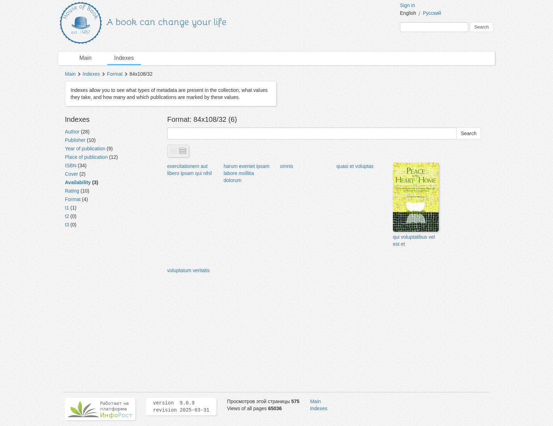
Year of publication (85, 148)
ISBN (71, 165)
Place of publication (86, 157)
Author (72, 131)
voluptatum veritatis (188, 270)
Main (85, 58)
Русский (432, 13)
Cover (71, 174)
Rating (72, 191)
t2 (67, 216)
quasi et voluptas (354, 166)
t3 (67, 224)
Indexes (124, 58)
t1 (67, 208)
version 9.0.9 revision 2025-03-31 (181, 406)
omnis (286, 166)
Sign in (407, 5)
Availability (78, 182)
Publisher (75, 140)
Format (114, 74)
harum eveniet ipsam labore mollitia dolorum (246, 173)
